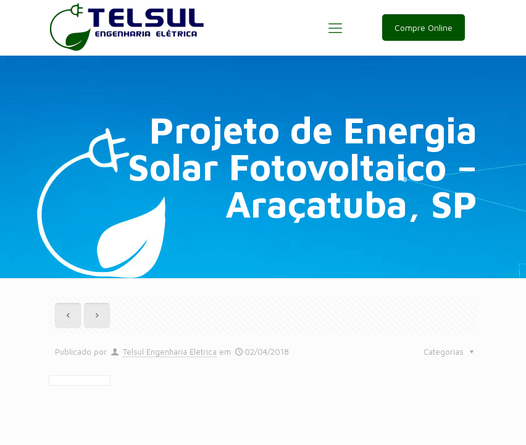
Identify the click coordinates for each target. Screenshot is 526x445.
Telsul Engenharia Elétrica (170, 352)
